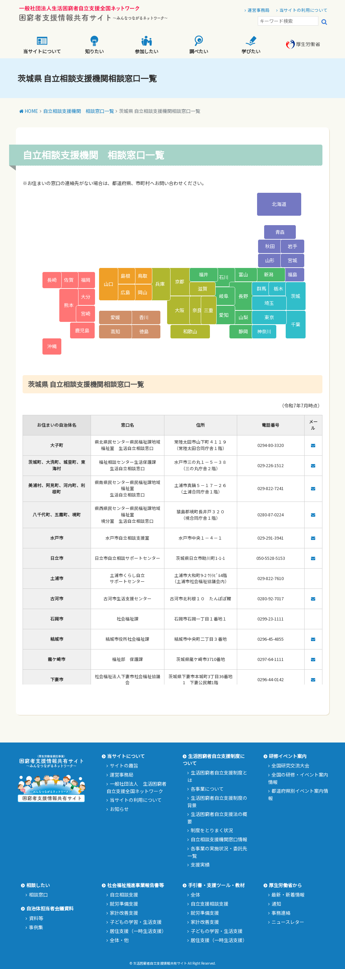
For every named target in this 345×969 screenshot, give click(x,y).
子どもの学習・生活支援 (136, 921)
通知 (276, 903)
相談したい (38, 885)
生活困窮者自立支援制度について (214, 760)
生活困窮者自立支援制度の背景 (217, 801)
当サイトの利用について (303, 10)
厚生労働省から (285, 885)
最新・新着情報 (288, 894)
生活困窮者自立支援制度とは (217, 776)
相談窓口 (38, 894)
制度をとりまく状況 (212, 830)
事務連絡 (281, 912)
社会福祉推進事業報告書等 (135, 885)
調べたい (198, 45)
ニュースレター (288, 921)
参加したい (146, 45)
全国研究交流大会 (290, 765)
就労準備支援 (124, 903)
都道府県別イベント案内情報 (298, 794)
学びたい (251, 45)
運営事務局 (259, 10)
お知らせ (119, 809)
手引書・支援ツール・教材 (216, 885)
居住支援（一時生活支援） (138, 931)
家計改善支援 (124, 912)
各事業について (207, 788)
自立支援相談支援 (209, 903)
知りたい (94, 45)
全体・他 (119, 940)
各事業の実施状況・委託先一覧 (217, 852)
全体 (195, 894)
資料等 (36, 918)
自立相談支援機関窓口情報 (219, 839)
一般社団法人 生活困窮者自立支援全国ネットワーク (136, 787)
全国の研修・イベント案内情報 (298, 778)
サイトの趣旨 (124, 765)
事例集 (36, 927)
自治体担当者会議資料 (49, 908)
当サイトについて (42, 45)
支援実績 (200, 864)
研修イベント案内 (288, 756)
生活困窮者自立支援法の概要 (217, 818)
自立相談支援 (124, 894)
